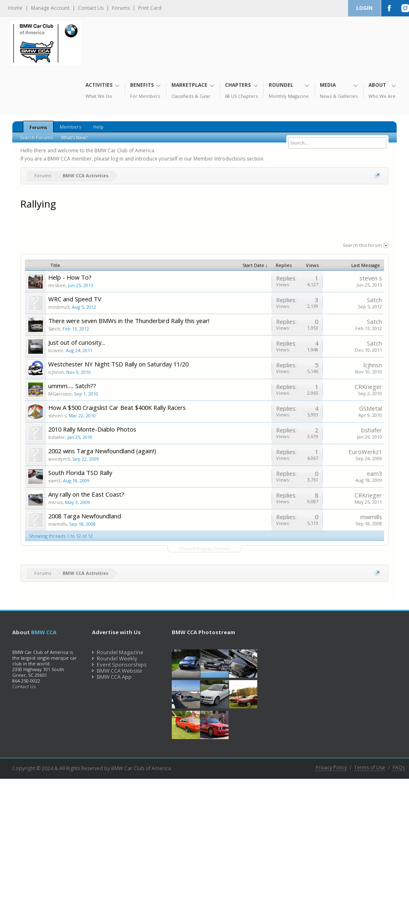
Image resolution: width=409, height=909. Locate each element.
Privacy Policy (331, 767)
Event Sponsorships (119, 664)
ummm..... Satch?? (72, 386)
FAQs (399, 767)
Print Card (150, 8)
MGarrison (60, 394)
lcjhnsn (56, 372)
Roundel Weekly (114, 658)
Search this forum (366, 245)
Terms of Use (369, 767)
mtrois (55, 502)
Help (98, 127)
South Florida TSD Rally (80, 472)
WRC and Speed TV (74, 299)
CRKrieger (368, 386)
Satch (374, 300)
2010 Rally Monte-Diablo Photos (92, 429)
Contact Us (90, 8)
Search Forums (36, 137)
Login (364, 8)
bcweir (55, 350)
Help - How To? (70, 277)
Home (15, 8)
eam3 (54, 480)
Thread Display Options (204, 548)
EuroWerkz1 (365, 452)
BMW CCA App (112, 677)
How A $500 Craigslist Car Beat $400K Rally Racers (117, 407)
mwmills (57, 524)
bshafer (56, 437)
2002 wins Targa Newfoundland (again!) (102, 451)
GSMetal (370, 408)
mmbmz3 (59, 307)
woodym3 (59, 459)
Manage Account (50, 8)
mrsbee (56, 285)
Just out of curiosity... (76, 342)
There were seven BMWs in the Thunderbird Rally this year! (128, 321)
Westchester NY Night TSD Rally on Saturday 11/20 (118, 364)
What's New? (74, 137)
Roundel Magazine (118, 652)
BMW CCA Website (117, 670)
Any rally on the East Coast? (86, 494)
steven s (371, 278)
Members (70, 127)
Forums (121, 8)
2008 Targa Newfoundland (84, 516)
